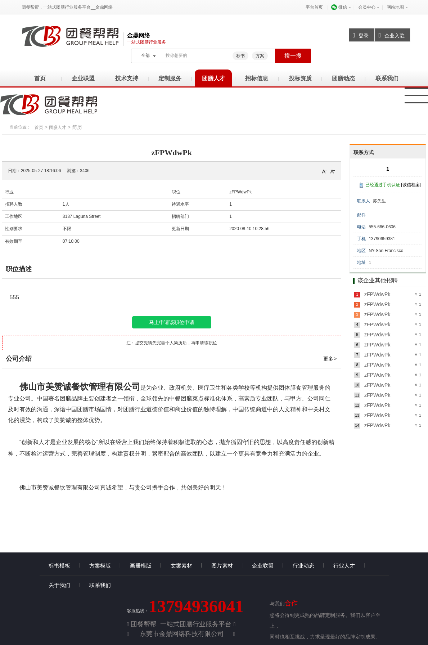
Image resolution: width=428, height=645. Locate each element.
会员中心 (366, 7)
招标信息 (256, 78)
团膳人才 (213, 78)
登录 (359, 35)
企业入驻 (390, 35)
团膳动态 (343, 78)
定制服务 (169, 78)
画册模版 (141, 566)
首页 (40, 78)
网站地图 (395, 7)
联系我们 (386, 78)
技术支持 (126, 78)
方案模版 (100, 566)
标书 (240, 55)
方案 (260, 55)
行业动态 (303, 566)
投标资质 (300, 78)
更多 (330, 359)
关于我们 (59, 585)
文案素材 (181, 566)
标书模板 (59, 566)
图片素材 (222, 566)
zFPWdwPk (376, 294)
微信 (339, 7)
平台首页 (314, 7)
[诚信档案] (411, 184)
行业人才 (344, 566)
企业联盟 (83, 78)
